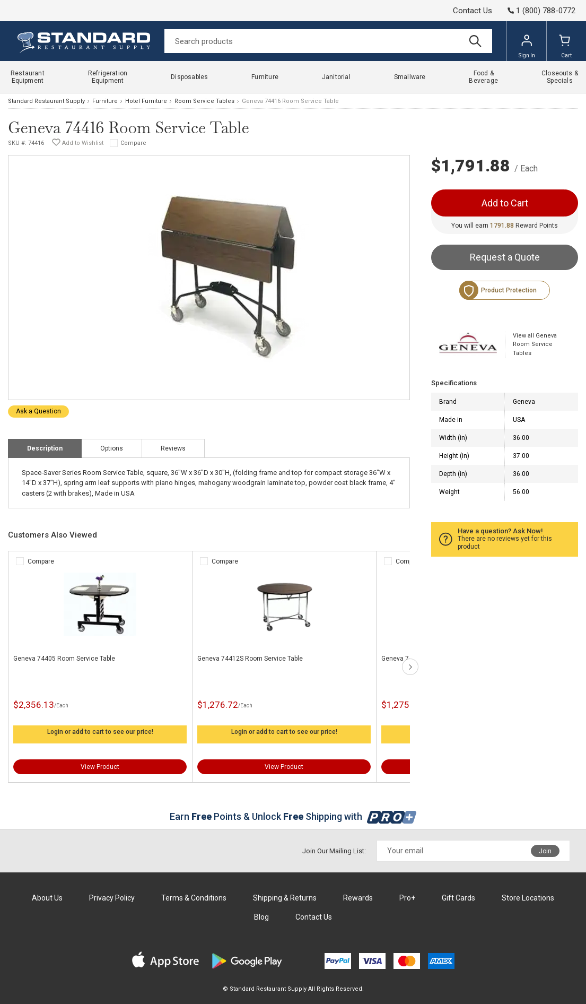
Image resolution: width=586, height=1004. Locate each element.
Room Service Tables (204, 101)
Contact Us (472, 10)
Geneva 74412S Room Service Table (250, 658)
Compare (133, 143)
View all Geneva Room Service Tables (535, 344)
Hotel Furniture (146, 101)
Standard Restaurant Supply (46, 101)
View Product (100, 767)
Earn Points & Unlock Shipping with (293, 816)
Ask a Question (38, 411)
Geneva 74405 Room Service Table (64, 658)
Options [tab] (111, 448)
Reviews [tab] (173, 448)
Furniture (105, 101)
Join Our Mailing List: (334, 851)
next (410, 667)
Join (545, 851)
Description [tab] (45, 448)
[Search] (328, 41)
